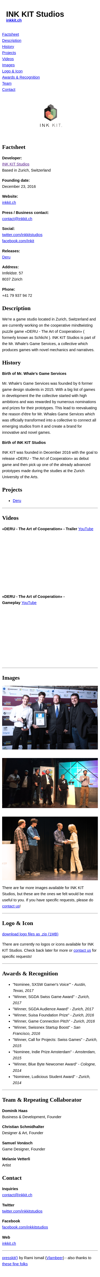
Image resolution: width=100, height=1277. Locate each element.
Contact (8, 89)
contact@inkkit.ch (17, 219)
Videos (8, 59)
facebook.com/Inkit (18, 241)
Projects (9, 53)
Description (11, 40)
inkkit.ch (14, 20)
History (8, 46)
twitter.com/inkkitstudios (22, 235)
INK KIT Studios (15, 164)
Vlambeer (54, 1258)
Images (8, 65)
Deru (6, 257)
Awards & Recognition (21, 77)
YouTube (85, 529)
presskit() (10, 1258)
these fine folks (15, 1264)
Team (6, 83)
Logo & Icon (12, 71)
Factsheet (10, 34)
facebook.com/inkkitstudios (25, 1227)
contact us (11, 906)
